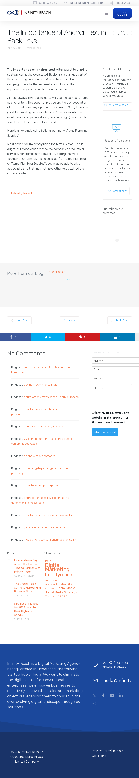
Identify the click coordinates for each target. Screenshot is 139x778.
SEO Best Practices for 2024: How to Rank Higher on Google (26, 609)
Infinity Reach (22, 193)
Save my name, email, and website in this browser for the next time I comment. (110, 417)
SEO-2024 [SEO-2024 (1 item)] (49, 588)
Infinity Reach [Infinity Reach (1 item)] (51, 580)
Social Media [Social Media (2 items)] (66, 588)
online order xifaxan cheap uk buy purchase (51, 397)
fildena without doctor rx (39, 456)
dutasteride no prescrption (41, 485)
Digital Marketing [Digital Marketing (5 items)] (57, 567)
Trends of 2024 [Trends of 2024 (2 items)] (56, 596)
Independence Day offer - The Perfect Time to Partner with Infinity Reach (27, 566)
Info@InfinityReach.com (86, 3)
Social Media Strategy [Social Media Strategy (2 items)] (61, 592)
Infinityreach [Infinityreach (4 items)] (58, 574)
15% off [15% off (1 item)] (48, 561)
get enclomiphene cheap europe (44, 527)
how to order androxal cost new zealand (49, 515)
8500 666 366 (48, 3)
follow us (123, 3)
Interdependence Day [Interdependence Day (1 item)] (55, 584)
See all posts (57, 272)
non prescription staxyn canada (44, 426)
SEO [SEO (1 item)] (70, 584)
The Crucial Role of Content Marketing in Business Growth (27, 587)
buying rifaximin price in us (40, 384)
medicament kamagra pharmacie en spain (50, 539)
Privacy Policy (101, 751)
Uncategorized (33, 48)
